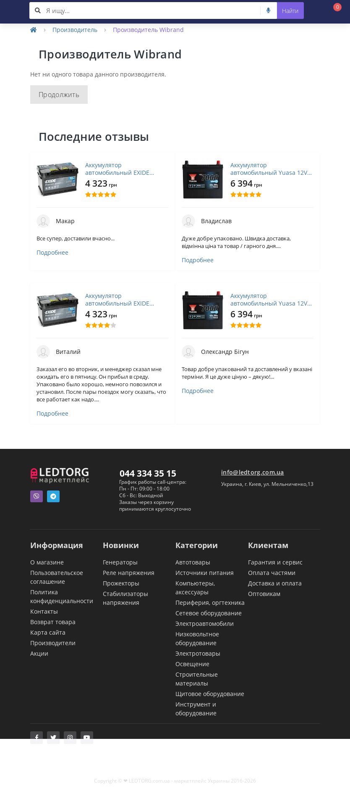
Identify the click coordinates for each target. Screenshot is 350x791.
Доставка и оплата (275, 583)
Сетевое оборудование (208, 613)
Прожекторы (121, 583)
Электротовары (197, 653)
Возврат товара (53, 622)
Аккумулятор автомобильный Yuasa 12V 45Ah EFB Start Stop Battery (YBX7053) (269, 169)
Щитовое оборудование (209, 694)
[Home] (33, 30)
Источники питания (204, 573)
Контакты (44, 611)
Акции (39, 653)
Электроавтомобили (204, 624)
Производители (53, 643)
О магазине (47, 562)
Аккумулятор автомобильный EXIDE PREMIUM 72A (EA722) (117, 169)
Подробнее (52, 252)
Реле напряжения (128, 573)
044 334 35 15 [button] (148, 473)
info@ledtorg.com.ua (252, 472)
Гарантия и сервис (275, 562)
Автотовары (192, 562)
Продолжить (59, 94)
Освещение (192, 664)
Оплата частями (271, 573)
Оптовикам (264, 594)
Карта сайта (47, 632)
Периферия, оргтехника (210, 602)
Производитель (74, 30)
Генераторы (120, 562)
